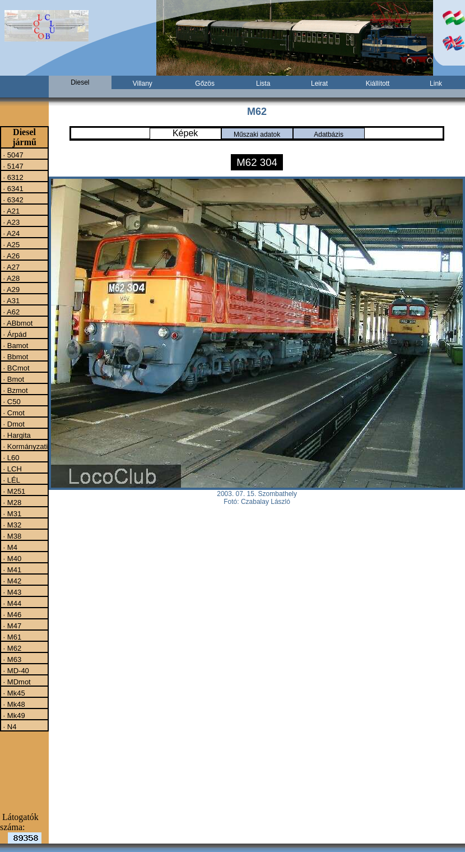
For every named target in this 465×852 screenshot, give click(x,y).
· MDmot (16, 682)
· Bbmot (14, 356)
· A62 (10, 312)
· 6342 (12, 199)
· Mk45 (13, 693)
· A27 (10, 267)
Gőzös (205, 83)
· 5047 (12, 155)
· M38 (11, 536)
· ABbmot (16, 323)
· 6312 (12, 177)
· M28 (11, 502)
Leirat (319, 83)
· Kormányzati (24, 446)
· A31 (10, 300)
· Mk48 (13, 704)
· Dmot (13, 424)
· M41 (11, 569)
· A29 (10, 289)
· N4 (8, 726)
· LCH (11, 469)
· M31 (11, 513)
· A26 (10, 256)
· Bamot (14, 345)
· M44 (11, 603)
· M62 (11, 648)
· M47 (11, 625)
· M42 (11, 581)
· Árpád (14, 334)
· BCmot (15, 368)
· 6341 (12, 188)
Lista (263, 83)
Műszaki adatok (257, 134)
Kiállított (378, 83)
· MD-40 (15, 670)
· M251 (13, 491)
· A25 (10, 244)
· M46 (11, 614)
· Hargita (16, 435)
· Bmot (12, 379)
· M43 (11, 592)
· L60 (10, 457)
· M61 (11, 637)
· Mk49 (13, 715)
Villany (142, 83)
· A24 (10, 233)
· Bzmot (14, 390)
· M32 (11, 525)
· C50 (11, 401)
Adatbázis (328, 134)
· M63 (11, 659)
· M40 (11, 558)
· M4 (9, 547)
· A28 (10, 278)
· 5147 (12, 166)
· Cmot (13, 412)
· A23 (10, 222)
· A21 (10, 211)
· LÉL (10, 480)
